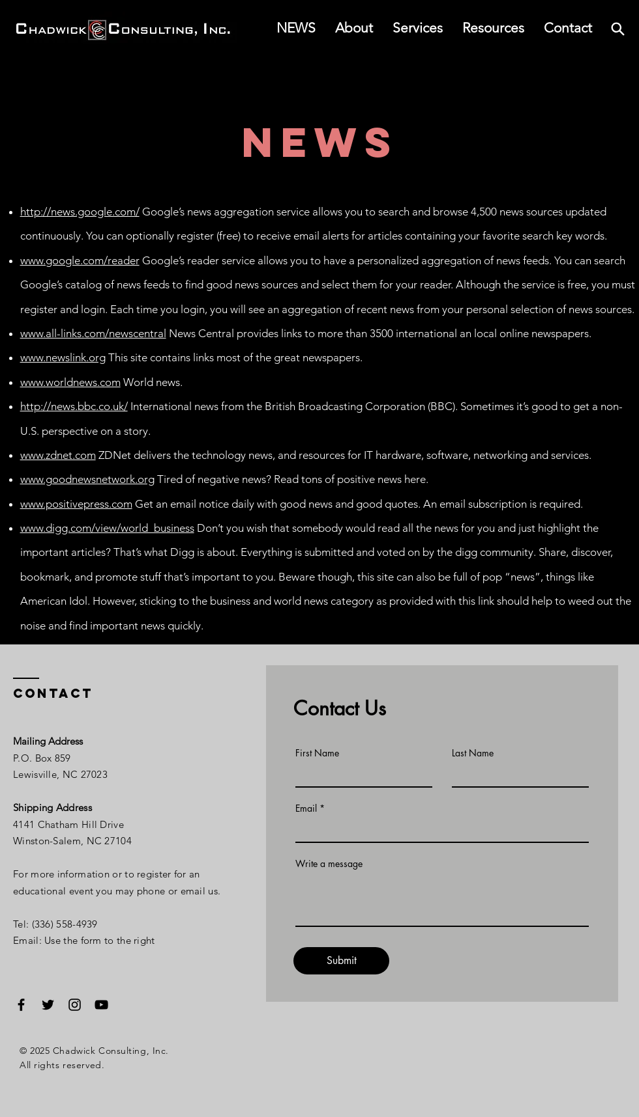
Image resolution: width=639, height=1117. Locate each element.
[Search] (617, 28)
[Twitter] (48, 1005)
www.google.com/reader (80, 260)
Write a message (329, 863)
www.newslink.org (63, 357)
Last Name (473, 753)
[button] (493, 28)
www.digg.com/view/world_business (107, 527)
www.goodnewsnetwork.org (87, 479)
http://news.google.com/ (80, 211)
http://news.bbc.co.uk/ (74, 406)
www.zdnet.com (58, 455)
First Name (317, 753)
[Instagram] (75, 1005)
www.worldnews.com (70, 382)
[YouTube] (101, 1005)
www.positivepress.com (76, 503)
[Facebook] (21, 1005)
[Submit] (341, 960)
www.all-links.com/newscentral (93, 333)
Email (306, 808)
